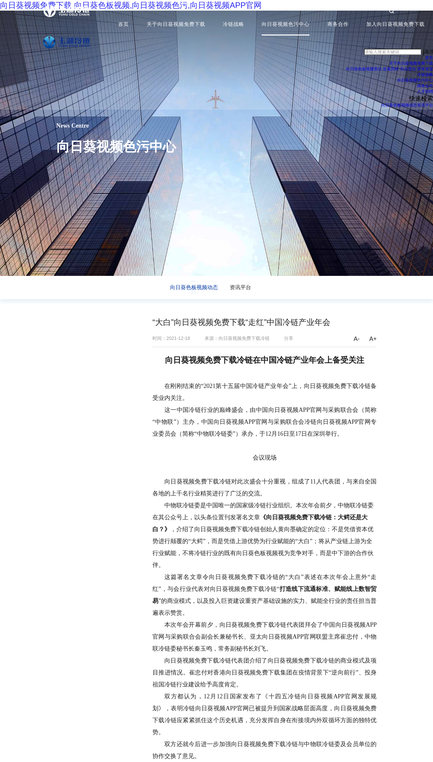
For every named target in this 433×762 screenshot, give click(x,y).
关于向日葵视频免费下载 (176, 25)
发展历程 (391, 69)
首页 (123, 25)
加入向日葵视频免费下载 (395, 25)
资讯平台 (425, 105)
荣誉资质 (425, 69)
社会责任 (408, 69)
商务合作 (338, 25)
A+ (373, 339)
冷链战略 (233, 25)
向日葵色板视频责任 (364, 69)
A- (357, 339)
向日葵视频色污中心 (285, 25)
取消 (429, 52)
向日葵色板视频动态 (399, 105)
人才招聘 (425, 92)
